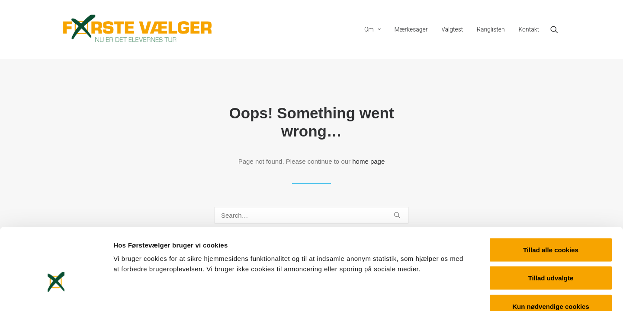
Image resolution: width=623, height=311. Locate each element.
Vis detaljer (449, 294)
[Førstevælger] (137, 29)
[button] (558, 29)
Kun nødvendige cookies (550, 254)
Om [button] (372, 29)
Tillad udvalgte (551, 226)
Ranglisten (491, 29)
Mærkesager (411, 29)
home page (368, 161)
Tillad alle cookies (550, 197)
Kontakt (528, 29)
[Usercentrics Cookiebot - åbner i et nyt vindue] (56, 294)
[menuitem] (372, 29)
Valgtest (452, 29)
